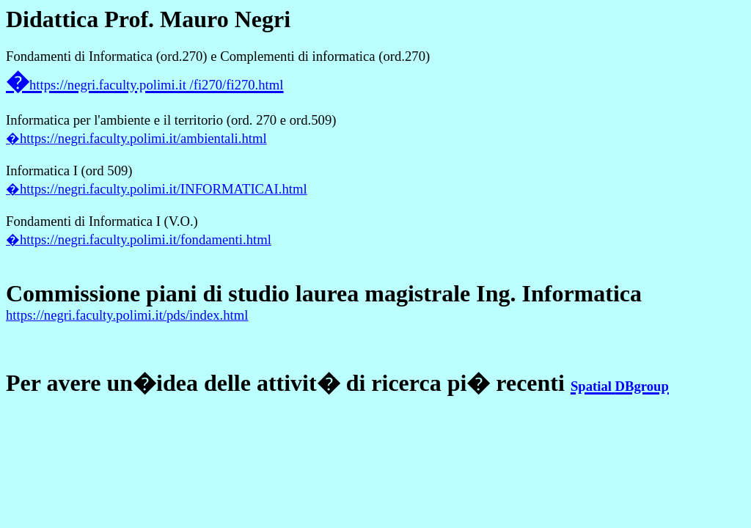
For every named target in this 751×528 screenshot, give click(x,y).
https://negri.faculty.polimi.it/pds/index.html (127, 315)
